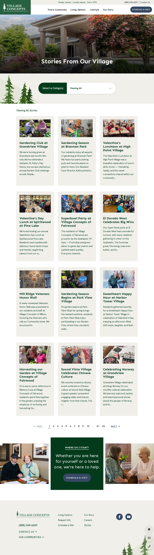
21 (98, 426)
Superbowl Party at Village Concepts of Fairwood (76, 222)
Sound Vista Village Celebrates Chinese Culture (76, 372)
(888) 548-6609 (130, 2)
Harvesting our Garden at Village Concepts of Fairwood (33, 374)
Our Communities (30, 531)
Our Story (89, 515)
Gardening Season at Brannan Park (75, 144)
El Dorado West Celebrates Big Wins (118, 220)
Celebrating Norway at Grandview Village (118, 372)
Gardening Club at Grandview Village (33, 144)
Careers (88, 520)
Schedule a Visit (141, 9)
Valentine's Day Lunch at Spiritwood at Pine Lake (35, 222)
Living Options (65, 515)
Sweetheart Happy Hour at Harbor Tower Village (117, 297)
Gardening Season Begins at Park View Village (76, 297)
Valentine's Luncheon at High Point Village (117, 146)
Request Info (64, 520)
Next (116, 426)
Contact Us (145, 2)
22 (103, 426)
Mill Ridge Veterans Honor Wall (34, 295)
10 (88, 426)
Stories (87, 525)
